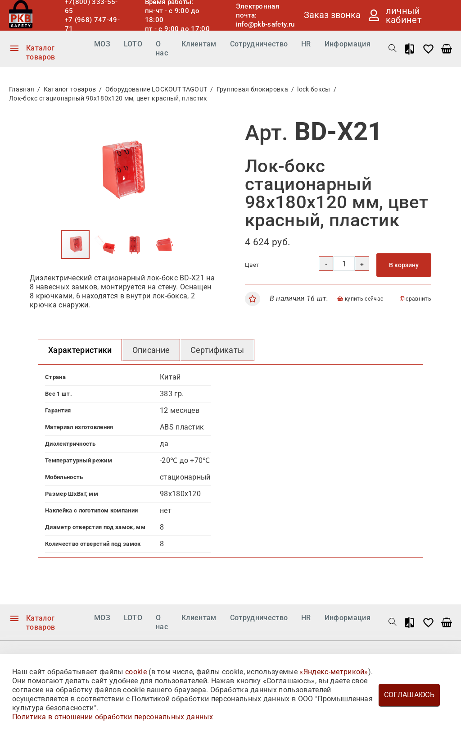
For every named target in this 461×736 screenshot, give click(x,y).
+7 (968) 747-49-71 (92, 24)
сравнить (415, 299)
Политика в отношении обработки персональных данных (112, 717)
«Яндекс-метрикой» (333, 671)
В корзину (404, 265)
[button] (201, 129)
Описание (151, 350)
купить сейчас (360, 299)
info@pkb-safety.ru (265, 24)
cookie (136, 671)
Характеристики (80, 350)
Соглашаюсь (409, 694)
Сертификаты (217, 350)
